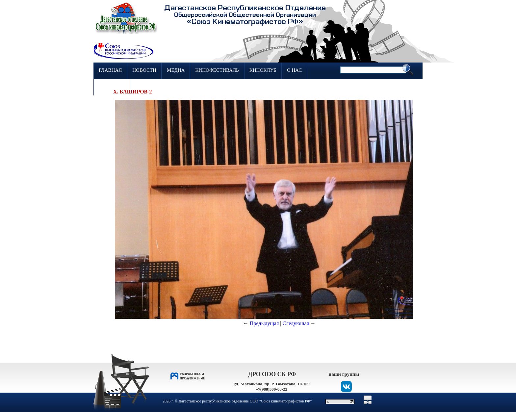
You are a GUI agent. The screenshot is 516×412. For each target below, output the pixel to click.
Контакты (112, 86)
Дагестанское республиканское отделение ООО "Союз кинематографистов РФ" (245, 401)
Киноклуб (262, 70)
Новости (144, 70)
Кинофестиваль (217, 70)
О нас (294, 70)
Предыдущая (264, 323)
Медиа (176, 70)
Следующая (296, 323)
